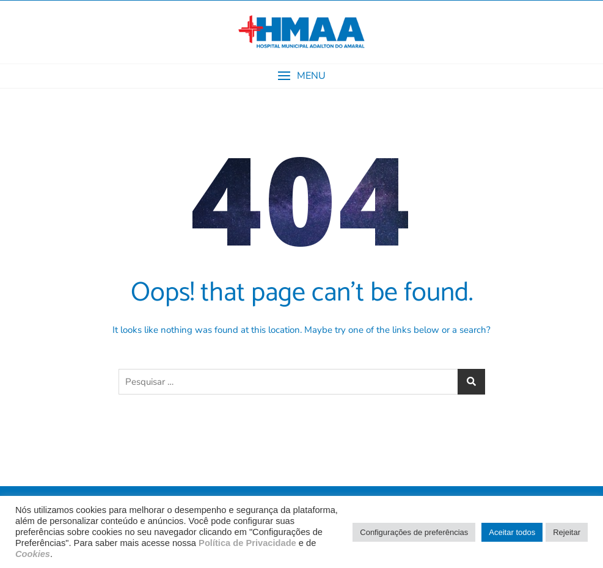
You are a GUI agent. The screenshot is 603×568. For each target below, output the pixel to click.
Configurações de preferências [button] (414, 532)
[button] (301, 76)
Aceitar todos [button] (512, 532)
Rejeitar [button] (566, 532)
